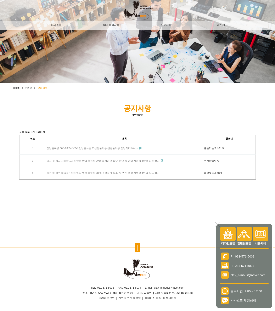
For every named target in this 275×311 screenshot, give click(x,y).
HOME (17, 88)
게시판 (221, 25)
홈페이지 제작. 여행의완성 (160, 298)
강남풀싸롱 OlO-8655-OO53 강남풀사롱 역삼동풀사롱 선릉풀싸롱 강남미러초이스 (93, 148)
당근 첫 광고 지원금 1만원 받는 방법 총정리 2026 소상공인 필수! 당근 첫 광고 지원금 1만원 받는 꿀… (103, 160)
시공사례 (166, 25)
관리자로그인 (107, 298)
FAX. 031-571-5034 (129, 287)
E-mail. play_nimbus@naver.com (164, 287)
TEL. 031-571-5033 (102, 287)
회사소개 (56, 25)
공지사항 (42, 88)
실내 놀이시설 (110, 25)
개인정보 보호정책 (129, 298)
